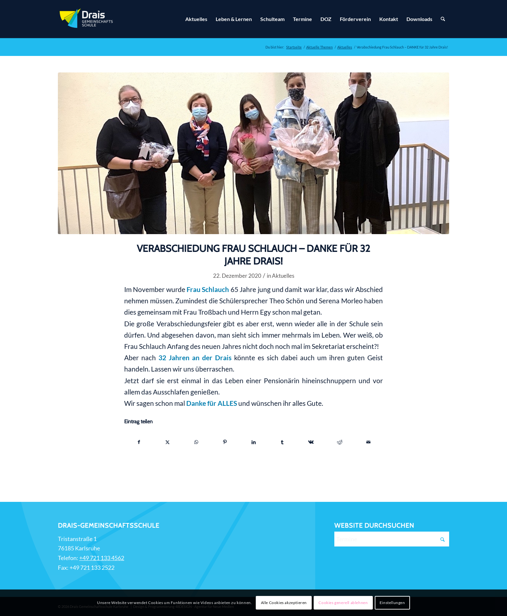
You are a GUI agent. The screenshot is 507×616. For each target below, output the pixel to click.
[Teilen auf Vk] (311, 442)
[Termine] (391, 539)
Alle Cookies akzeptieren (284, 602)
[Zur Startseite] (87, 19)
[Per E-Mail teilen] (368, 442)
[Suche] (443, 19)
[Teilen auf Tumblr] (282, 442)
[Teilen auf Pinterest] (225, 442)
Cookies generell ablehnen (343, 602)
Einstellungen (392, 602)
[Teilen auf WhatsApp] (196, 442)
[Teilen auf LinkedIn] (254, 442)
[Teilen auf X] (168, 442)
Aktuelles (283, 275)
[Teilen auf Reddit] (340, 442)
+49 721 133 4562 (101, 557)
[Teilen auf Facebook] (138, 442)
